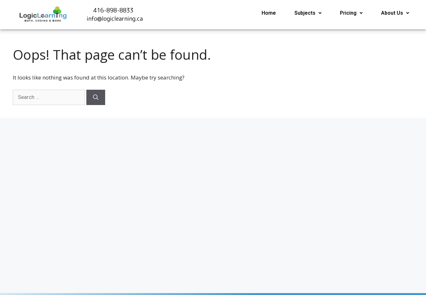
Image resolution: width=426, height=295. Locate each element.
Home (269, 13)
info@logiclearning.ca (115, 19)
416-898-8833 (113, 10)
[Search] (95, 97)
